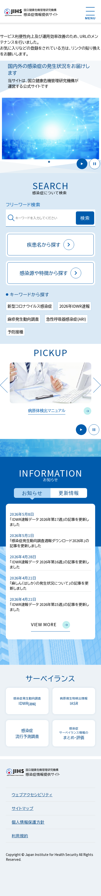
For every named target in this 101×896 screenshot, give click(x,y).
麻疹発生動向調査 (23, 319)
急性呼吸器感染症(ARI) (66, 319)
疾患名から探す (50, 244)
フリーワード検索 (23, 204)
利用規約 (20, 836)
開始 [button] (82, 163)
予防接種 (15, 332)
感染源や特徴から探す (50, 273)
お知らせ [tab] (32, 493)
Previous (4, 385)
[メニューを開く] (90, 13)
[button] (49, 162)
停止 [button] (94, 163)
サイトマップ (22, 808)
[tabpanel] (50, 571)
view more (50, 625)
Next (97, 385)
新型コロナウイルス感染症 (30, 306)
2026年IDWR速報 (74, 306)
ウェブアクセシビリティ (32, 795)
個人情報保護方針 (28, 822)
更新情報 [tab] (69, 493)
